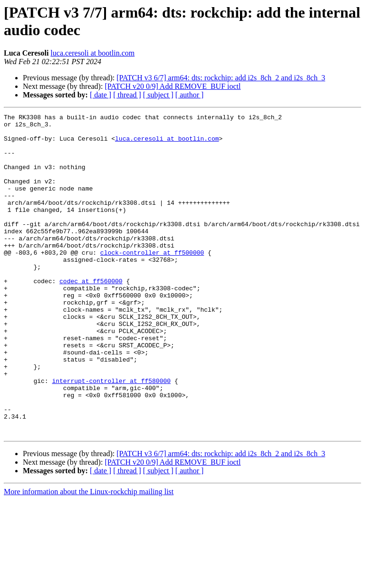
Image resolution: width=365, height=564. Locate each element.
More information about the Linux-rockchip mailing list (88, 556)
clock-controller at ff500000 (152, 281)
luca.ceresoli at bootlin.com (92, 53)
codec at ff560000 (91, 315)
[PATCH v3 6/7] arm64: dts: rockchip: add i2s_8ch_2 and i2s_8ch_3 (220, 78)
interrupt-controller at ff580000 (111, 434)
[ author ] (189, 95)
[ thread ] (127, 95)
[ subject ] (158, 95)
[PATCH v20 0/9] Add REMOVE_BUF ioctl (172, 86)
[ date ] (100, 95)
